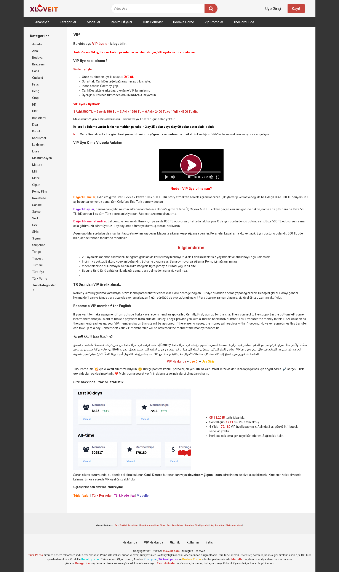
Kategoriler (68, 22)
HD (34, 104)
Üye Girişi (273, 8)
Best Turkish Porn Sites (127, 525)
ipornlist (204, 525)
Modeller (93, 22)
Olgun (36, 185)
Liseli (35, 151)
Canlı (35, 71)
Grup (35, 98)
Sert (35, 218)
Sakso (36, 211)
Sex (34, 225)
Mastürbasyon (42, 158)
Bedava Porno (183, 22)
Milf (34, 171)
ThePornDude (243, 22)
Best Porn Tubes (175, 525)
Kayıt (296, 8)
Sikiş (35, 231)
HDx (35, 111)
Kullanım (193, 542)
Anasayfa (42, 22)
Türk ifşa (38, 272)
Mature (37, 164)
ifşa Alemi (39, 118)
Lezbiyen (38, 144)
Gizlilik (175, 542)
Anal (35, 51)
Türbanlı (37, 265)
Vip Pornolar (214, 22)
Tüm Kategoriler (44, 287)
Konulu (37, 131)
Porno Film (39, 191)
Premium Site (192, 525)
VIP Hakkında (153, 542)
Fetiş (35, 84)
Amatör (37, 44)
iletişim (211, 542)
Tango (36, 252)
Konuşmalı (39, 138)
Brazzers (38, 64)
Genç (35, 91)
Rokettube (39, 198)
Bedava (37, 57)
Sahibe (37, 205)
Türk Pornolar (153, 22)
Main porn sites (234, 525)
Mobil (36, 178)
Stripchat (38, 245)
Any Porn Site (217, 525)
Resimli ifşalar (121, 22)
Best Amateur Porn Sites (152, 525)
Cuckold (37, 77)
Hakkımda (130, 542)
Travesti (37, 258)
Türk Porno (39, 278)
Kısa (35, 124)
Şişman (37, 238)
